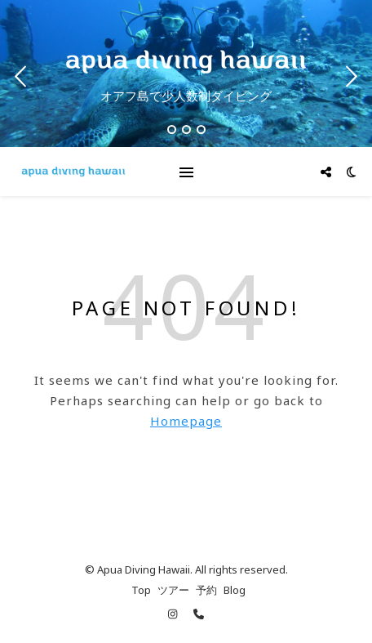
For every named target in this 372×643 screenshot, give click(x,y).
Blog (235, 590)
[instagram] (173, 614)
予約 (206, 590)
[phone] (198, 614)
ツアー (173, 590)
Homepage (186, 421)
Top (141, 590)
